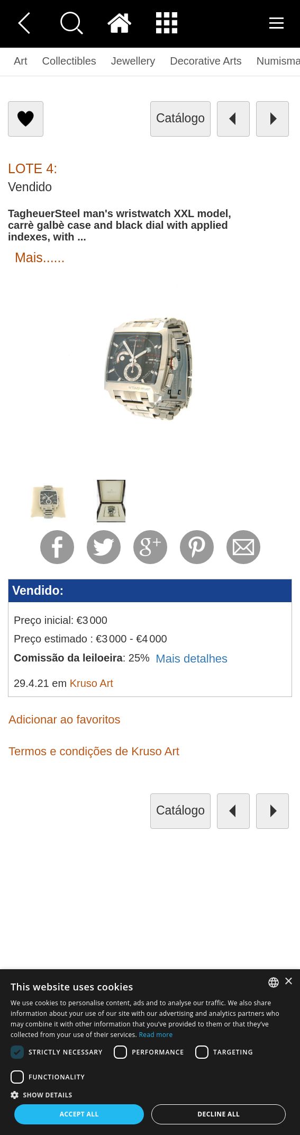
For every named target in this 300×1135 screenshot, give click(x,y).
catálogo (180, 118)
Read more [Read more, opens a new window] (155, 1034)
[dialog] (150, 1052)
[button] (150, 1094)
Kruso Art (91, 683)
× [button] (288, 982)
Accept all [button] (79, 1114)
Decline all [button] (218, 1114)
